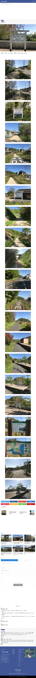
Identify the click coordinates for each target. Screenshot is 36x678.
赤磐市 (32, 641)
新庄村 (30, 640)
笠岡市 (20, 641)
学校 (20, 633)
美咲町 (27, 641)
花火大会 (13, 634)
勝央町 (17, 640)
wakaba (5, 506)
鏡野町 (5, 642)
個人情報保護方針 (14, 673)
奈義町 (25, 640)
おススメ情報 (2, 631)
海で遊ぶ (3, 634)
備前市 (14, 640)
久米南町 (4, 640)
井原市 (9, 640)
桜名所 (31, 633)
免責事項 (22, 673)
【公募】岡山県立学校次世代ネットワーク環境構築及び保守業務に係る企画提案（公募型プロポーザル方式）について (16, 616)
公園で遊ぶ (29, 632)
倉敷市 (2, 20)
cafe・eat (7, 632)
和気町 (22, 640)
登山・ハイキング (8, 634)
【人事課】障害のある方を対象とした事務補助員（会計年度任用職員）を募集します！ (13, 610)
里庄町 (2, 642)
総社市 (22, 641)
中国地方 (13, 650)
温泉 (5, 634)
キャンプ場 (15, 632)
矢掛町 (17, 641)
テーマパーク (22, 632)
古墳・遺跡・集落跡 (8, 633)
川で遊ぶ (26, 633)
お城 (9, 632)
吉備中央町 (19, 640)
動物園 (32, 632)
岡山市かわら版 (4, 621)
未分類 (2, 643)
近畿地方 (13, 653)
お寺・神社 (12, 632)
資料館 (18, 634)
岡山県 (2, 640)
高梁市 (7, 642)
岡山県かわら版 (4, 609)
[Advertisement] (18, 12)
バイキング (26, 632)
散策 (28, 633)
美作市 (24, 641)
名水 (12, 633)
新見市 (32, 640)
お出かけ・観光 (3, 632)
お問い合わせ (2, 635)
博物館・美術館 (4, 633)
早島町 (2, 641)
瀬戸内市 (10, 641)
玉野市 (13, 641)
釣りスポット (23, 634)
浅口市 (7, 641)
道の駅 (20, 634)
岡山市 (27, 640)
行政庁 (15, 634)
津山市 (5, 641)
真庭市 (15, 641)
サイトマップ (25, 673)
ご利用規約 (9, 673)
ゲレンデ (19, 632)
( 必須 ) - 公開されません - (6, 570)
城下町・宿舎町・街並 (17, 633)
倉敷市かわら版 (4, 624)
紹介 (1, 644)
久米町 (7, 640)
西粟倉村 (30, 641)
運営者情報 (18, 673)
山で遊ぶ (23, 633)
